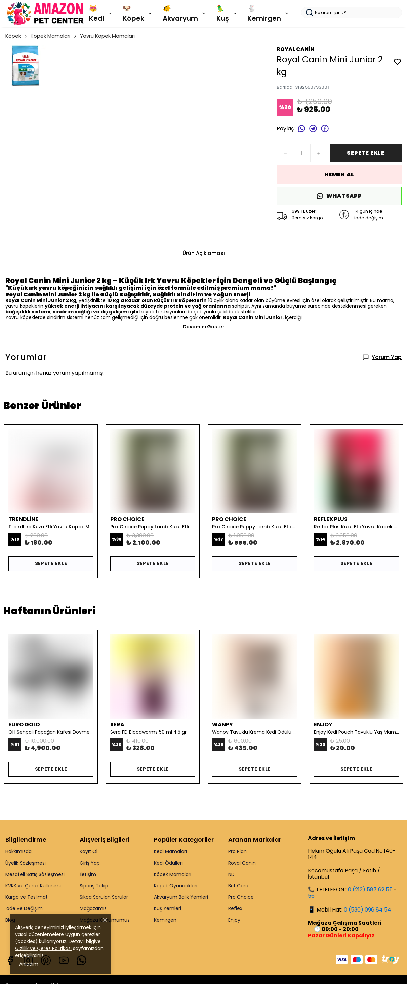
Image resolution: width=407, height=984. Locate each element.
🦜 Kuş (226, 13)
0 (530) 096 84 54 (367, 910)
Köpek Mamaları (54, 35)
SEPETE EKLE (365, 153)
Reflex (235, 908)
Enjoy (234, 920)
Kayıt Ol (88, 851)
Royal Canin (242, 862)
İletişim (88, 874)
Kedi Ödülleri (168, 862)
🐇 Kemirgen (268, 13)
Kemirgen (165, 920)
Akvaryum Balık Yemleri (181, 897)
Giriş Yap (90, 862)
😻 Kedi (101, 13)
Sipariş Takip (94, 885)
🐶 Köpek (138, 13)
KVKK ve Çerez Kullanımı (33, 885)
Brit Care (238, 885)
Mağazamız (93, 908)
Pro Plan (237, 851)
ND (231, 874)
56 (311, 896)
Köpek (16, 35)
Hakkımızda (18, 851)
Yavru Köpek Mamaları (107, 35)
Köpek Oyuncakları (175, 885)
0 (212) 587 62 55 (370, 889)
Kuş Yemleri (167, 908)
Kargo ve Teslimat (26, 897)
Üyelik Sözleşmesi (25, 862)
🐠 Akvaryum (184, 13)
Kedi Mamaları (170, 851)
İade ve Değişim (24, 908)
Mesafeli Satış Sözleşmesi (35, 874)
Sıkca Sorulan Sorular (104, 897)
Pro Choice (241, 897)
